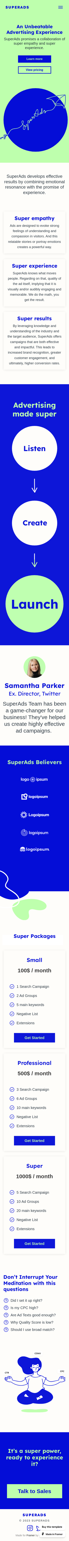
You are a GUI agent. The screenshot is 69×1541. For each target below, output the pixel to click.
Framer (30, 1535)
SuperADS (17, 7)
